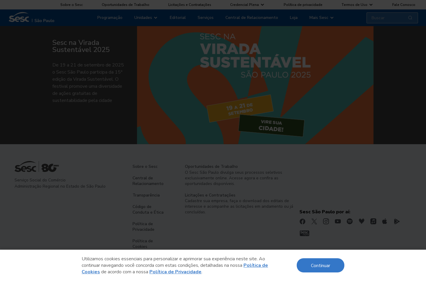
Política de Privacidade (175, 272)
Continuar (320, 265)
